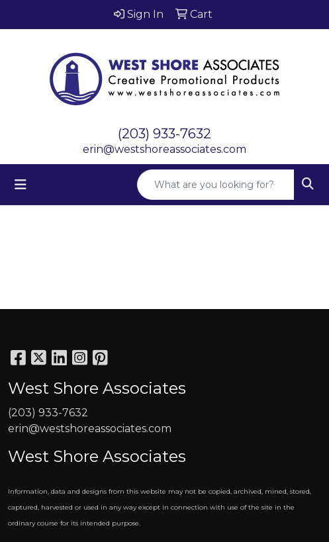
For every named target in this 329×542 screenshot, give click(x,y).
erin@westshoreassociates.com (164, 149)
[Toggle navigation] (20, 184)
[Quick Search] (216, 184)
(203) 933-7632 (164, 134)
